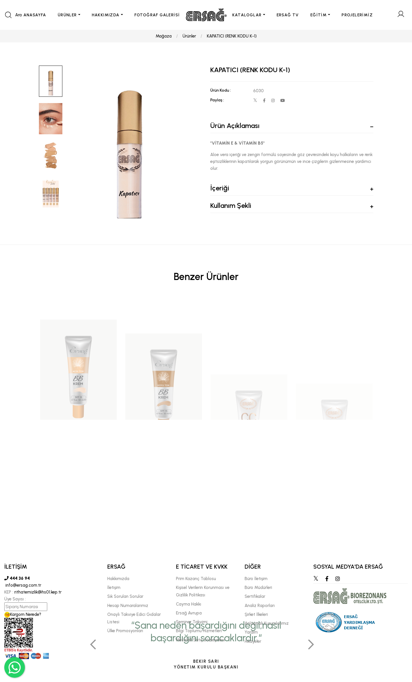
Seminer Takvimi (191, 621)
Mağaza (164, 36)
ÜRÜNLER (67, 15)
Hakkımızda (118, 578)
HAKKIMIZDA (106, 15)
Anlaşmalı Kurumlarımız (267, 623)
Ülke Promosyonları (125, 630)
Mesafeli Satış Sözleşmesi (200, 639)
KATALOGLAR (247, 15)
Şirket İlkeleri (256, 614)
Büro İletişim (256, 578)
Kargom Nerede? (22, 614)
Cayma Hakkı (188, 604)
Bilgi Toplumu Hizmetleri (199, 630)
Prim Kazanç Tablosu (196, 578)
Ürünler (189, 36)
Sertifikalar (255, 596)
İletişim (113, 587)
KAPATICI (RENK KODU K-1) (232, 36)
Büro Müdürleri (258, 587)
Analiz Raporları (260, 605)
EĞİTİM (318, 15)
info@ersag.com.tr (22, 585)
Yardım (251, 632)
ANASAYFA (34, 15)
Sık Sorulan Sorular (125, 596)
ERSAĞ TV (288, 15)
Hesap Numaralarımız (127, 605)
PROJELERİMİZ (357, 15)
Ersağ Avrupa (189, 613)
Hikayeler (253, 641)
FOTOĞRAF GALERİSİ (157, 15)
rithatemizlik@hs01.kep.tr (38, 592)
